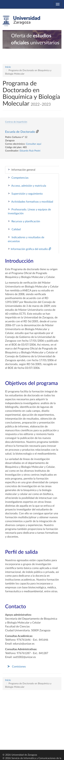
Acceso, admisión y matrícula (27, 185)
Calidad (14, 229)
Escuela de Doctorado (20, 131)
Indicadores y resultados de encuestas (26, 239)
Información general (21, 169)
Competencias (18, 177)
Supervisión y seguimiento (25, 193)
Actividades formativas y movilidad (30, 201)
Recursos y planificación (24, 221)
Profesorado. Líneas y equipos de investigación (29, 211)
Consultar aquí (33, 144)
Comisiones (19, 666)
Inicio (8, 67)
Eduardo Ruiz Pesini (30, 151)
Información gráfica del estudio (29, 249)
